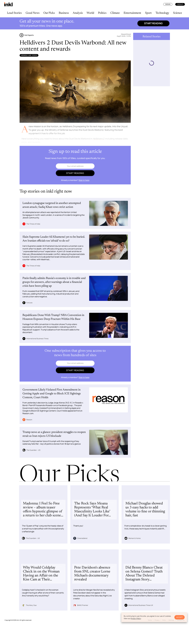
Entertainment (132, 13)
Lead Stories (14, 13)
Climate (115, 13)
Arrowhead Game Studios (29, 55)
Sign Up (180, 4)
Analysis (78, 13)
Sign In (167, 4)
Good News (33, 13)
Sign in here (84, 180)
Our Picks (49, 13)
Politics (102, 13)
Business (64, 13)
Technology (162, 13)
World (90, 13)
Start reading (153, 23)
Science (177, 13)
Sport (148, 13)
